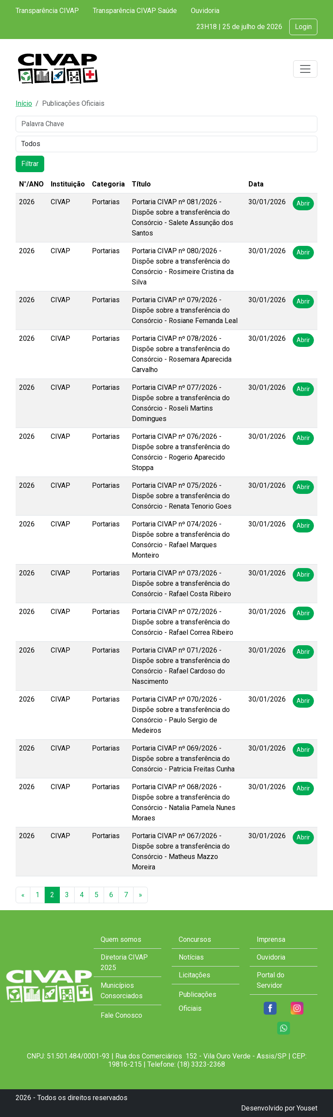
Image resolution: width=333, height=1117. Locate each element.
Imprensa (271, 939)
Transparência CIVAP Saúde (135, 11)
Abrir (303, 203)
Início (24, 103)
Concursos (195, 939)
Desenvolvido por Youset (279, 1108)
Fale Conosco (121, 1015)
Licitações (194, 975)
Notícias (191, 957)
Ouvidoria (205, 11)
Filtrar (30, 164)
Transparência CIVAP (47, 11)
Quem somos (121, 939)
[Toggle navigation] (305, 69)
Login (303, 27)
